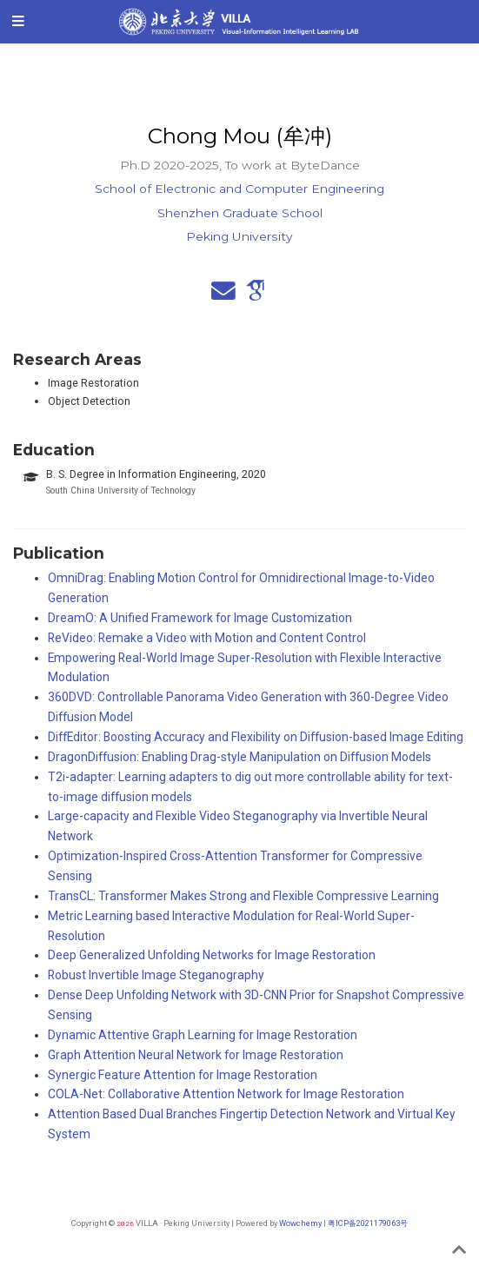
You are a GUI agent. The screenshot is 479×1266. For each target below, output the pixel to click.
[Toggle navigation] (18, 21)
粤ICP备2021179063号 (368, 1223)
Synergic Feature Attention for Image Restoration (182, 1075)
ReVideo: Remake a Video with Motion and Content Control (207, 638)
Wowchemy (300, 1223)
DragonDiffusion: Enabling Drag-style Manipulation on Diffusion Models (239, 757)
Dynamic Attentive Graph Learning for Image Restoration (202, 1035)
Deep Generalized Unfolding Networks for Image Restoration (212, 955)
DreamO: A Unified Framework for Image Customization (200, 618)
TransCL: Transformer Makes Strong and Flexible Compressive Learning (243, 896)
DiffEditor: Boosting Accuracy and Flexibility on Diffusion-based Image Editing (255, 737)
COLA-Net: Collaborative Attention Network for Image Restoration (226, 1094)
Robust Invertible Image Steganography (156, 975)
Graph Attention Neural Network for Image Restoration (195, 1055)
